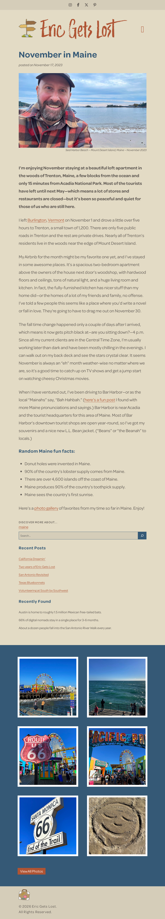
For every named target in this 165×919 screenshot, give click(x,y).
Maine (23, 527)
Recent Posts (32, 547)
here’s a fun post (100, 399)
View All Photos (31, 871)
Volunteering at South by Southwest (43, 590)
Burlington (37, 219)
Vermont (56, 219)
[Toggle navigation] (142, 29)
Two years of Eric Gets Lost (37, 567)
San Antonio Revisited (34, 574)
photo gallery (46, 508)
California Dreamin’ (32, 559)
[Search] (142, 535)
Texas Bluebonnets (32, 582)
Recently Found (35, 601)
